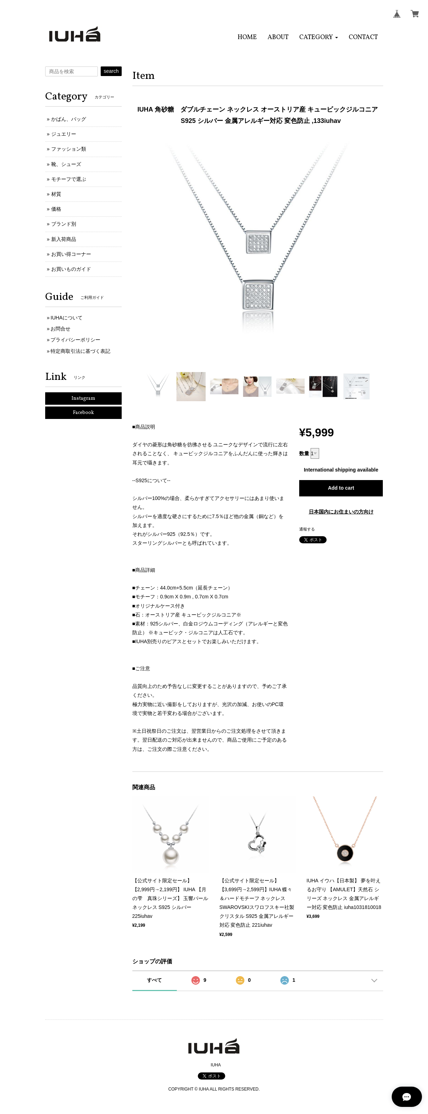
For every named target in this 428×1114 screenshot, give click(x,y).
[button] (318, 37)
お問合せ (60, 329)
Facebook (83, 412)
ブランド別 (63, 224)
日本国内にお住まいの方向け (341, 512)
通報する (307, 529)
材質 (56, 194)
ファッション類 (68, 149)
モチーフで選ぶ (68, 179)
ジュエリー (63, 134)
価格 (56, 209)
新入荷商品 (63, 239)
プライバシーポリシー (75, 340)
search (111, 71)
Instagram (83, 398)
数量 (304, 453)
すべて (154, 980)
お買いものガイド (71, 269)
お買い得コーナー (71, 254)
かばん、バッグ (68, 119)
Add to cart (341, 488)
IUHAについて (66, 318)
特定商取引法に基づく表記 (80, 351)
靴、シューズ (66, 164)
